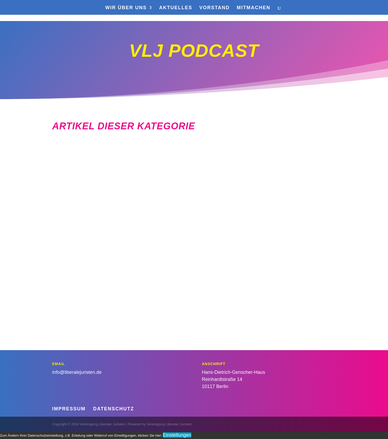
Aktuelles (175, 8)
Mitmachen (253, 8)
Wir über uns (126, 8)
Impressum (69, 408)
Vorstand (214, 8)
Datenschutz (113, 408)
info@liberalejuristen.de (77, 372)
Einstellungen (177, 435)
